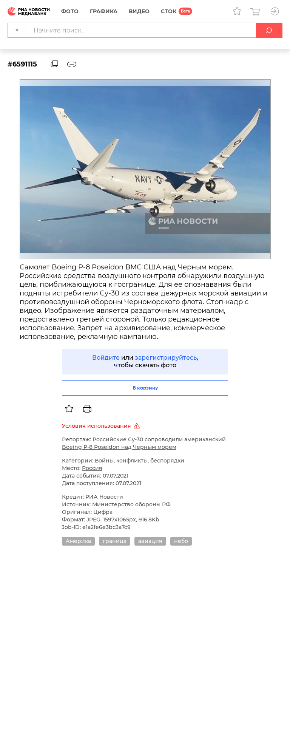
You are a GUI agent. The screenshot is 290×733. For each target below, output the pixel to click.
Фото (70, 11)
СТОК (168, 11)
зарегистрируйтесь (166, 357)
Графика (103, 11)
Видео (139, 11)
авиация (150, 541)
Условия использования (102, 425)
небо (181, 541)
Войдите (106, 357)
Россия (92, 468)
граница (114, 541)
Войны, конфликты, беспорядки (139, 460)
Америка (78, 541)
